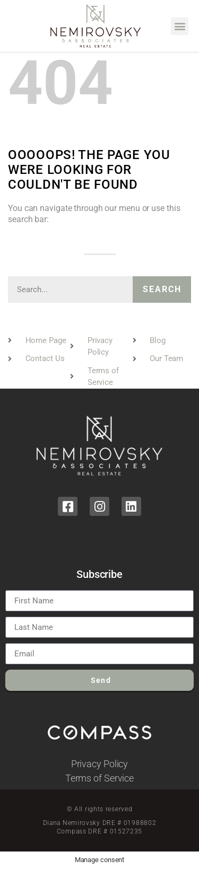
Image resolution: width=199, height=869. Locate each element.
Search (162, 289)
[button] (179, 26)
